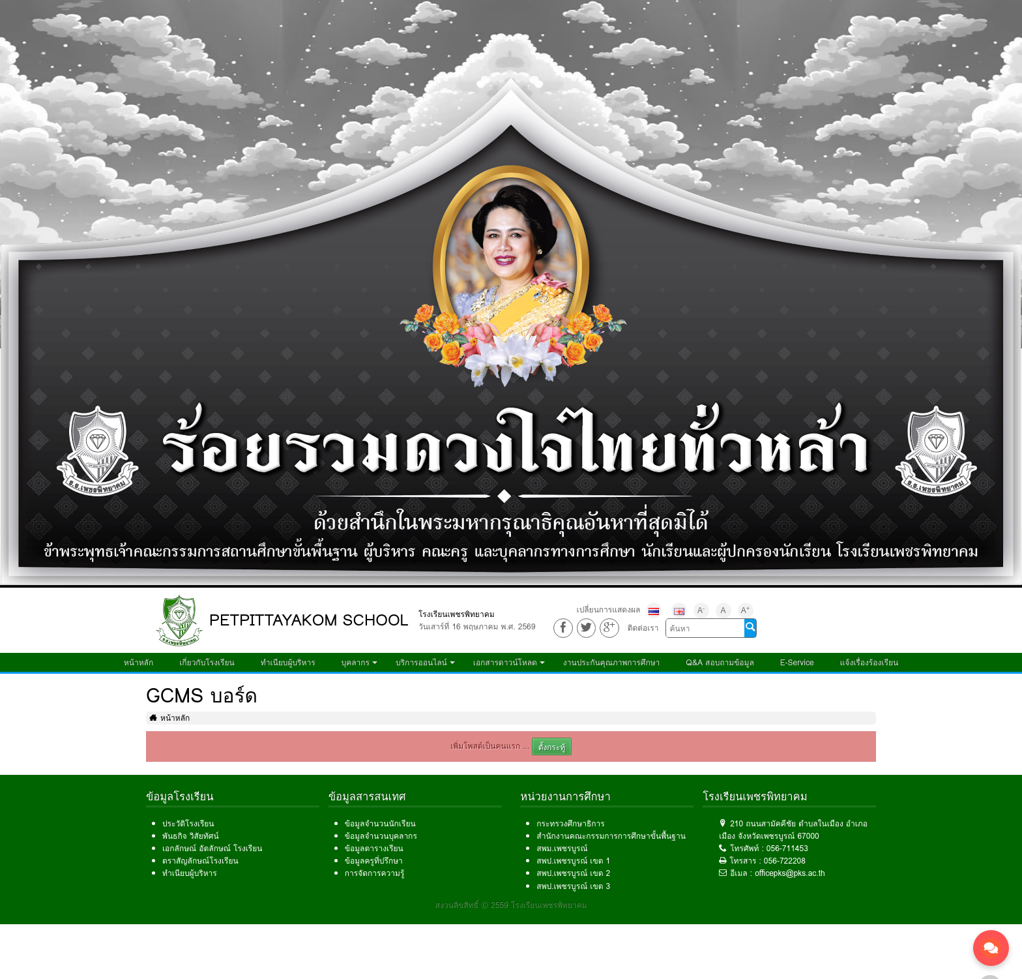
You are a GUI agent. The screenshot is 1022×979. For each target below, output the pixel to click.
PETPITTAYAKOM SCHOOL (309, 620)
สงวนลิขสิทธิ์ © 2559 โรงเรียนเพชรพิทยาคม (511, 905)
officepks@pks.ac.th (790, 873)
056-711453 (787, 848)
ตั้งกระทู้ (552, 747)
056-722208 (785, 860)
